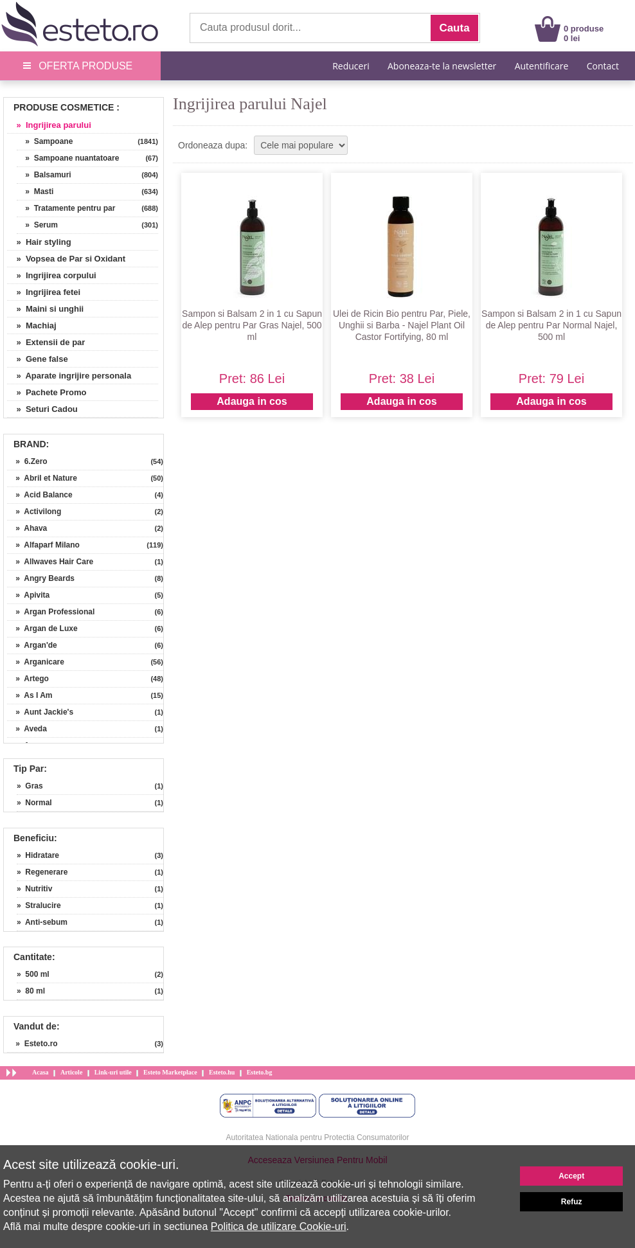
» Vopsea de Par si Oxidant (66, 258)
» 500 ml (33, 974)
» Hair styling (39, 242)
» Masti (35, 191)
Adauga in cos (252, 401)
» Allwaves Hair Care (50, 561)
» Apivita (28, 595)
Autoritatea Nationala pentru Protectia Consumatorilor (317, 1137)
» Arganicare (35, 661)
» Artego (28, 678)
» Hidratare (38, 855)
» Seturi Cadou (42, 409)
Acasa (40, 1072)
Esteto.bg (260, 1072)
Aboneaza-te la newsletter (442, 66)
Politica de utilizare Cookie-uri (278, 1226)
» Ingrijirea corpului (51, 275)
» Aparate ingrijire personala (69, 375)
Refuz (571, 1201)
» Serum (37, 224)
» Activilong (34, 511)
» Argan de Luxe (42, 628)
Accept (571, 1176)
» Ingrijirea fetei (43, 292)
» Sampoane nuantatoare (68, 158)
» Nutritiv (34, 888)
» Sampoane (45, 141)
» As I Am (29, 695)
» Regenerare (42, 872)
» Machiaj (32, 325)
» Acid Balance (40, 494)
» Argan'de (32, 645)
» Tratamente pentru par (66, 208)
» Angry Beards (41, 578)
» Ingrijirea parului (49, 125)
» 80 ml (31, 990)
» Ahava (27, 528)
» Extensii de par (46, 342)
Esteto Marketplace (170, 1072)
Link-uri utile (113, 1072)
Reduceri (350, 66)
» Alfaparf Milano (43, 544)
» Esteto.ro (32, 1043)
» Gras (30, 785)
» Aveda (27, 728)
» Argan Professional (50, 611)
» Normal (34, 802)
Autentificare (542, 66)
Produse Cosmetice (63, 107)
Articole (71, 1072)
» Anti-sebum (42, 922)
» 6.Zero (27, 461)
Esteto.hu (222, 1072)
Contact (603, 66)
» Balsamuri (44, 174)
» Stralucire (39, 905)
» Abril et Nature (42, 478)
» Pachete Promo (47, 392)
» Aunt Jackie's (40, 712)
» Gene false (37, 359)
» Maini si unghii (45, 309)
